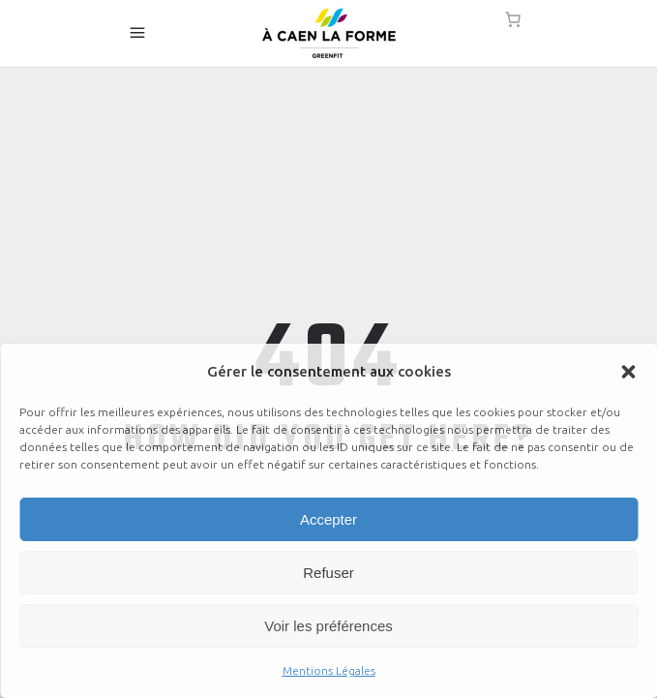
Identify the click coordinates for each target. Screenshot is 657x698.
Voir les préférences (328, 626)
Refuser (328, 572)
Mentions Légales (329, 670)
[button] (628, 371)
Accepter (328, 519)
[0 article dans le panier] (512, 19)
